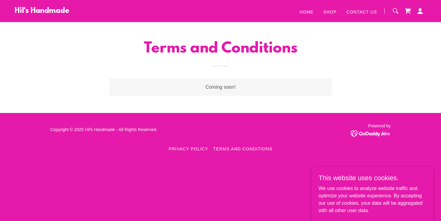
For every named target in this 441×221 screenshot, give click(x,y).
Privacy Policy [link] (188, 148)
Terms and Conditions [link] (242, 148)
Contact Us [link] (361, 12)
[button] (420, 11)
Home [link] (307, 12)
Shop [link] (330, 12)
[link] (42, 11)
